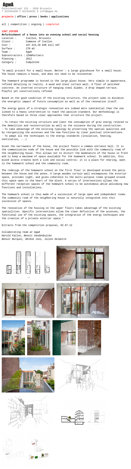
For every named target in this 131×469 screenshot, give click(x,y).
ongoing (36, 24)
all (4, 24)
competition (18, 24)
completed (52, 24)
